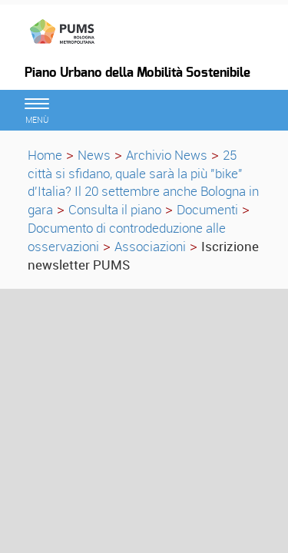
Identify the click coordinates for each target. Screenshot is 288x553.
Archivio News (166, 155)
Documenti (207, 209)
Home (45, 155)
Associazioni (150, 246)
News (94, 155)
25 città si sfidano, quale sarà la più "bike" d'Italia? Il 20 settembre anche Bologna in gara (143, 182)
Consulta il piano (114, 209)
